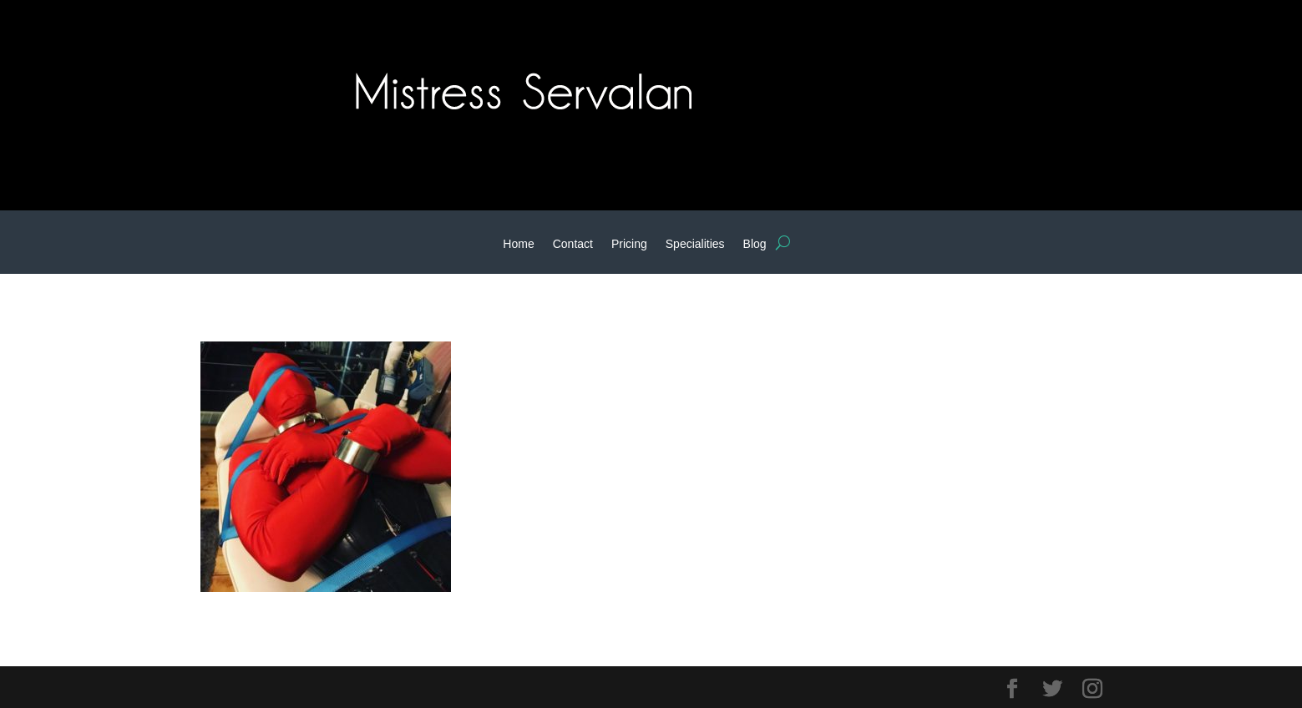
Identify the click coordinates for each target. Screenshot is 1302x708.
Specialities (695, 244)
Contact (573, 244)
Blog (755, 244)
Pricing (629, 244)
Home (518, 244)
